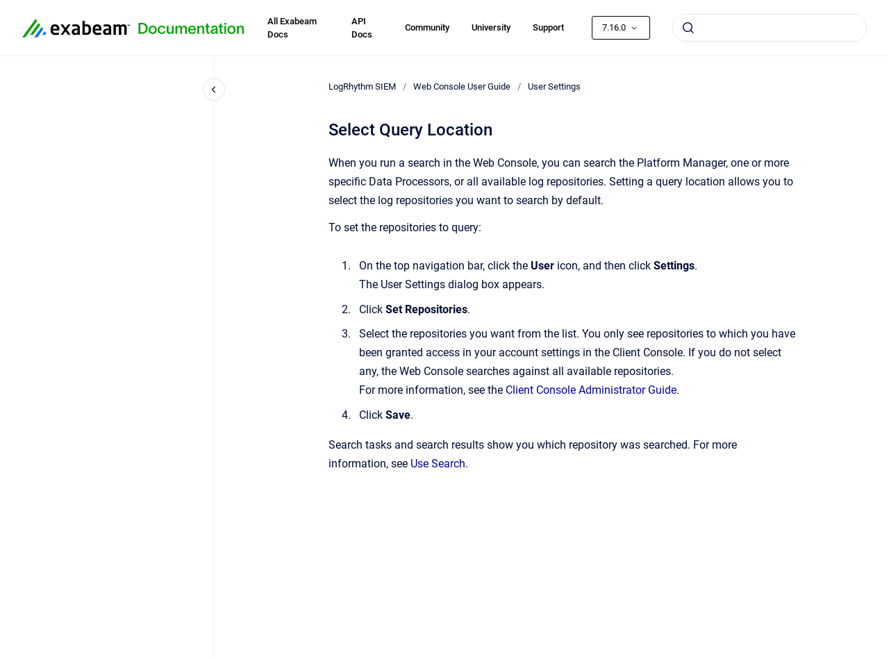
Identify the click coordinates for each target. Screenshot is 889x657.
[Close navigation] (214, 89)
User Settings (554, 86)
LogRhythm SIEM (362, 86)
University (491, 27)
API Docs (361, 28)
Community (427, 27)
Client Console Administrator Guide (591, 390)
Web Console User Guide (461, 86)
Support (548, 27)
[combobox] (769, 28)
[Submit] (688, 28)
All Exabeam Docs (292, 28)
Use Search (437, 463)
